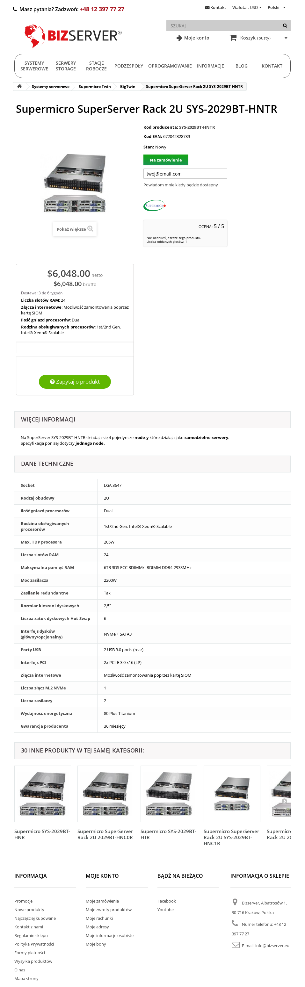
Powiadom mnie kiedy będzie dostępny (180, 185)
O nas (19, 970)
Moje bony (96, 944)
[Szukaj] (285, 25)
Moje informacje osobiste (110, 935)
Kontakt (218, 7)
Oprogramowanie (170, 66)
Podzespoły (128, 66)
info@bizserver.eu (272, 945)
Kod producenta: (160, 127)
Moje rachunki (99, 918)
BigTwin (127, 86)
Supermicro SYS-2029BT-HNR (42, 834)
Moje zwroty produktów (109, 909)
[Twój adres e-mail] (185, 174)
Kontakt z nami (28, 927)
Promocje (23, 901)
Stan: (148, 147)
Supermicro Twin (95, 86)
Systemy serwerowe (34, 66)
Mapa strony (26, 978)
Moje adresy (97, 927)
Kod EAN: (152, 136)
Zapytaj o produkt (75, 381)
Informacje (210, 66)
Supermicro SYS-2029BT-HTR (168, 834)
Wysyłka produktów (33, 961)
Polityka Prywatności (34, 944)
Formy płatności (29, 952)
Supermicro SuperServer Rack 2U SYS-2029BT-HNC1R (231, 837)
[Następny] (284, 801)
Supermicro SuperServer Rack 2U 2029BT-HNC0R (105, 834)
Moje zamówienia (102, 901)
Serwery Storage (66, 66)
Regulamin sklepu (31, 935)
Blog (242, 66)
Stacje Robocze (96, 66)
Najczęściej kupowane (35, 918)
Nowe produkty (29, 909)
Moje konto (196, 38)
